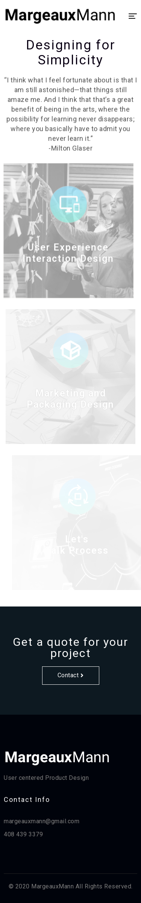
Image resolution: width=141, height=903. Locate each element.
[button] (70, 675)
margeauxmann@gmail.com (41, 821)
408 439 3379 (23, 834)
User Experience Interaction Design (66, 258)
